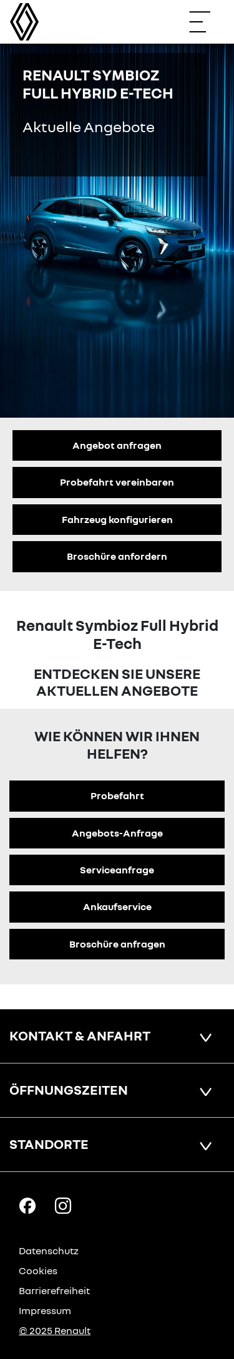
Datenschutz (49, 1250)
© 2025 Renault (54, 1330)
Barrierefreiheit (54, 1290)
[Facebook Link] (27, 1205)
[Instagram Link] (63, 1205)
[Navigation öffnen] (206, 21)
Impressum (45, 1310)
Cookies (38, 1270)
